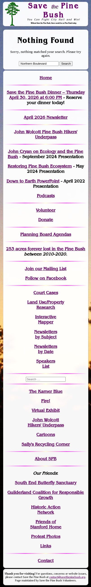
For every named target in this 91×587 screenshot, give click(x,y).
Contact (45, 560)
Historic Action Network (45, 510)
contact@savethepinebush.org (67, 577)
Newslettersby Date (45, 349)
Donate (45, 219)
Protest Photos (45, 536)
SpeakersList (45, 364)
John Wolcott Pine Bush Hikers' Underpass (45, 134)
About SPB (45, 458)
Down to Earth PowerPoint (33, 181)
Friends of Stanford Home (45, 524)
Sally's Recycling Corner (46, 444)
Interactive (45, 316)
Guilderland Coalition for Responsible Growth (45, 495)
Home (46, 77)
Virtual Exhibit (46, 410)
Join (29, 268)
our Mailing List (50, 268)
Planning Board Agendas (45, 234)
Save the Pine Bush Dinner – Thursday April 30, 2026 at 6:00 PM (46, 95)
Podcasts (46, 195)
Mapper (45, 322)
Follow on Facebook (45, 278)
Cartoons (45, 434)
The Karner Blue (45, 391)
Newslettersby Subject (45, 334)
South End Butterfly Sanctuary (45, 482)
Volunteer (45, 210)
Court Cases (45, 292)
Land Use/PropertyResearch (45, 305)
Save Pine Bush (53, 10)
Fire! (45, 401)
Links (45, 546)
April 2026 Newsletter (45, 117)
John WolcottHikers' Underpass (46, 422)
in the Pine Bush (59, 248)
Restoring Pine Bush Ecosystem (40, 166)
